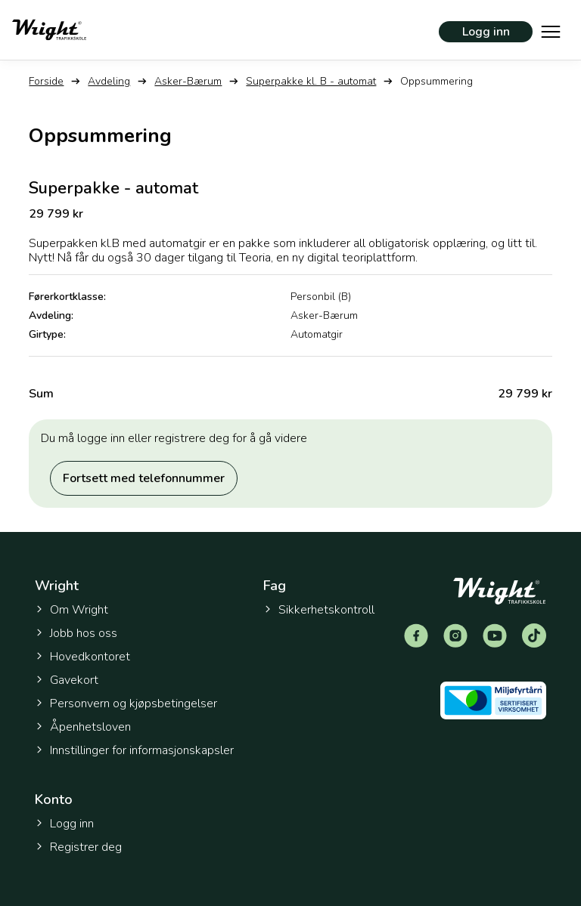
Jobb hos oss (76, 633)
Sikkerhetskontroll (318, 609)
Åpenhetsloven (83, 727)
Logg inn (486, 31)
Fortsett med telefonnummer (144, 478)
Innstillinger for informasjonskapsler (134, 751)
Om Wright (71, 609)
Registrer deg (78, 847)
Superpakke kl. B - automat (311, 81)
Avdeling (109, 81)
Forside (46, 81)
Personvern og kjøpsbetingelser (126, 703)
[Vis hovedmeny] (551, 30)
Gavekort (66, 680)
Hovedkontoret (82, 656)
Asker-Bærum (188, 81)
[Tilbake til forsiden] (49, 30)
